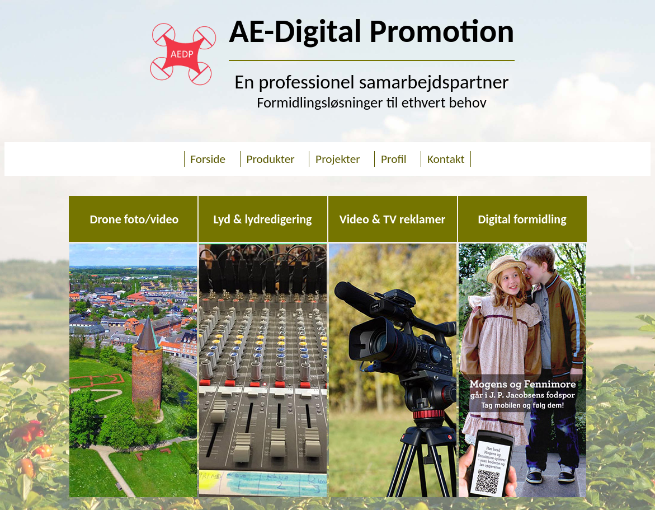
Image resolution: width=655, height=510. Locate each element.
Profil (393, 159)
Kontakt (444, 159)
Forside (209, 159)
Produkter (270, 159)
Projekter (335, 159)
